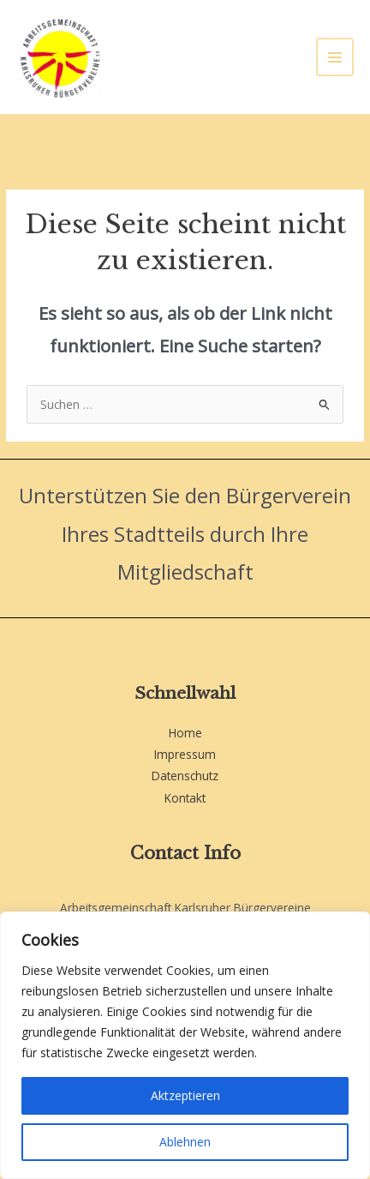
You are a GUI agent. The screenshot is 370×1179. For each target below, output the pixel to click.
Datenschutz (185, 775)
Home (185, 733)
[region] (185, 1045)
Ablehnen (185, 1142)
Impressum (185, 754)
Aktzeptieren (185, 1095)
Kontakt (185, 798)
